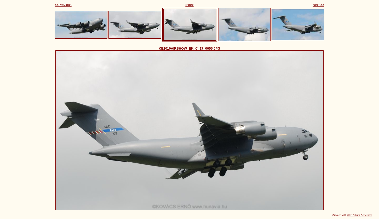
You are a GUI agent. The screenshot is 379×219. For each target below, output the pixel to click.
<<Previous (63, 5)
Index (189, 5)
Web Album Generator (359, 215)
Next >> (318, 5)
